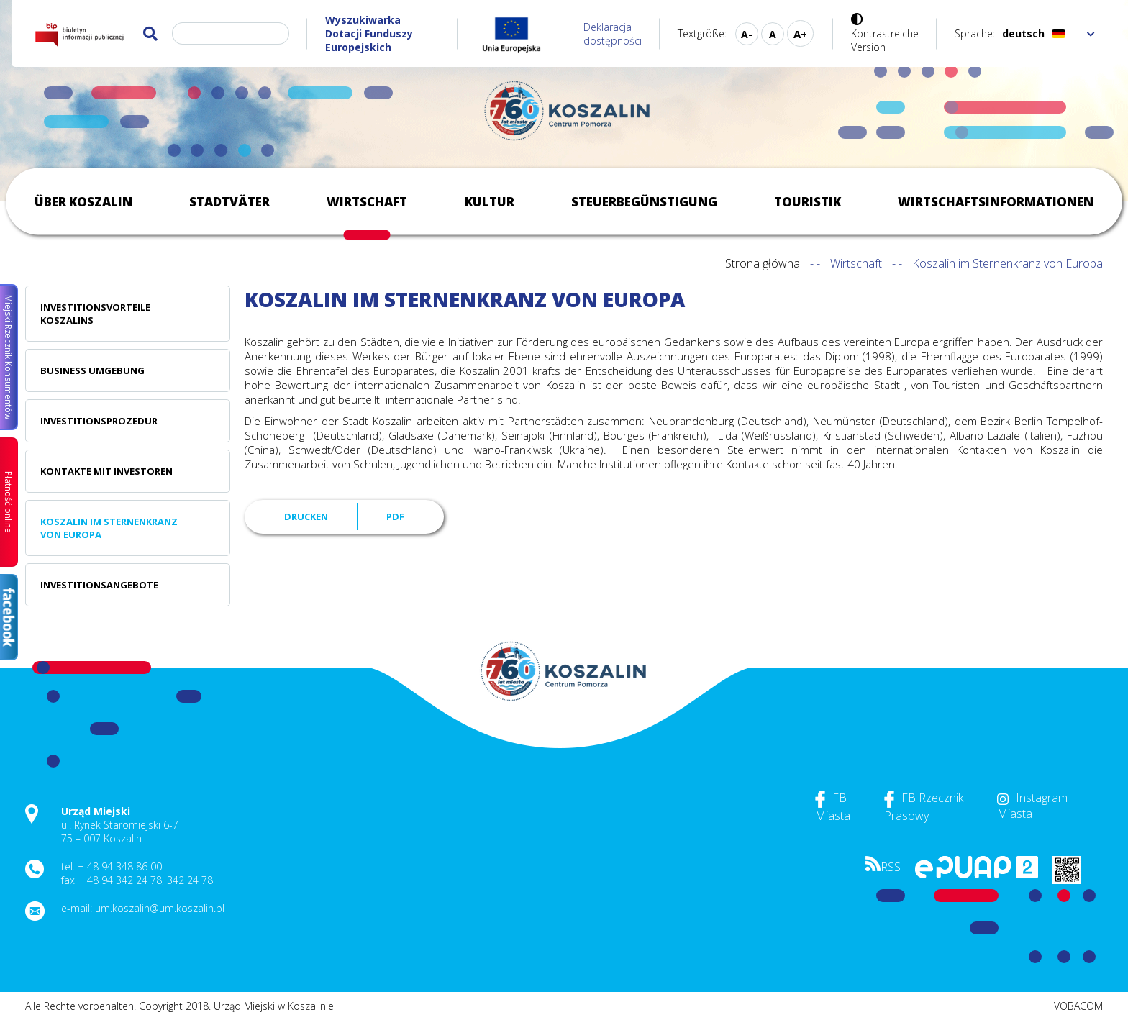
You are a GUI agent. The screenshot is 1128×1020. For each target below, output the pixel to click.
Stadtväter (229, 201)
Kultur (489, 201)
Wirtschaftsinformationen (995, 201)
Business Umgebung (92, 370)
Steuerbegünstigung (644, 201)
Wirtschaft (367, 201)
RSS (883, 867)
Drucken (306, 516)
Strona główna (762, 263)
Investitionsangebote (99, 584)
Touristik (807, 201)
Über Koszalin (83, 201)
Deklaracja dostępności (612, 33)
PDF (395, 516)
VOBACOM (1078, 1006)
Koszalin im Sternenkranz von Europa (109, 528)
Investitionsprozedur (99, 420)
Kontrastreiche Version (885, 40)
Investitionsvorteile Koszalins (95, 314)
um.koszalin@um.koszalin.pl (159, 908)
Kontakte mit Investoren (106, 471)
